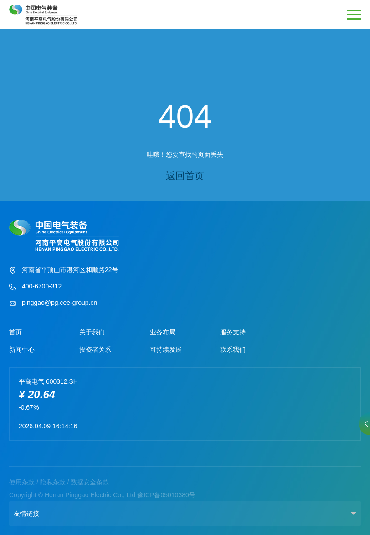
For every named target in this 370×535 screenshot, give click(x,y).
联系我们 (233, 349)
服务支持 (233, 332)
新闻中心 (22, 349)
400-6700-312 (35, 287)
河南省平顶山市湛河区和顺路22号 (63, 270)
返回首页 (185, 175)
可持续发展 (166, 349)
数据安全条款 (90, 482)
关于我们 (92, 332)
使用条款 (22, 482)
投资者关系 (95, 349)
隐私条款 (53, 482)
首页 (15, 332)
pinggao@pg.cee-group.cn (53, 303)
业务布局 (162, 332)
